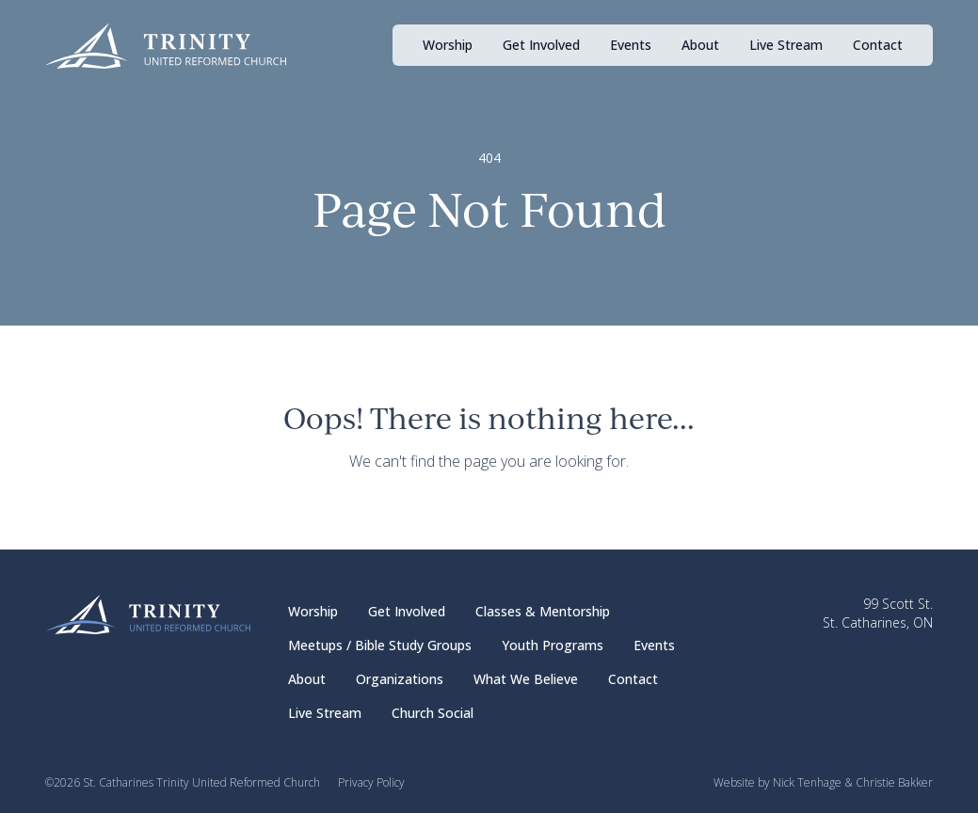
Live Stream (786, 45)
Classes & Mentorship (542, 611)
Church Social (432, 713)
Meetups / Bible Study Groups (380, 645)
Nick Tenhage (807, 782)
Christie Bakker (894, 782)
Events (630, 45)
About (700, 45)
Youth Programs (552, 645)
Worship (448, 45)
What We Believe (525, 679)
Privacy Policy (371, 782)
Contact (878, 45)
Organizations (399, 679)
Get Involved (541, 45)
